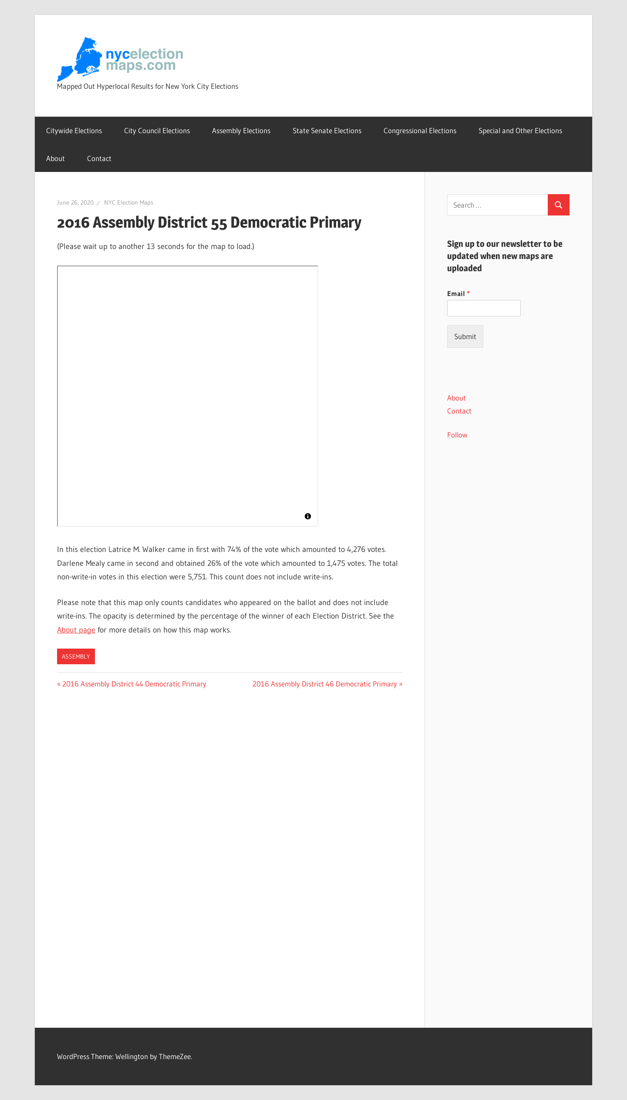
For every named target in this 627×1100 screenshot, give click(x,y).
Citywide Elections (74, 130)
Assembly (76, 656)
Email (458, 293)
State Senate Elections (327, 130)
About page (76, 630)
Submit (465, 336)
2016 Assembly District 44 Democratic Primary (134, 683)
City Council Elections (157, 130)
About (55, 158)
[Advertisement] (508, 605)
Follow (457, 434)
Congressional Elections (420, 130)
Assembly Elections (241, 130)
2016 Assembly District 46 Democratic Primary (325, 683)
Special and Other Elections (520, 130)
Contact (99, 158)
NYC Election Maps (128, 202)
